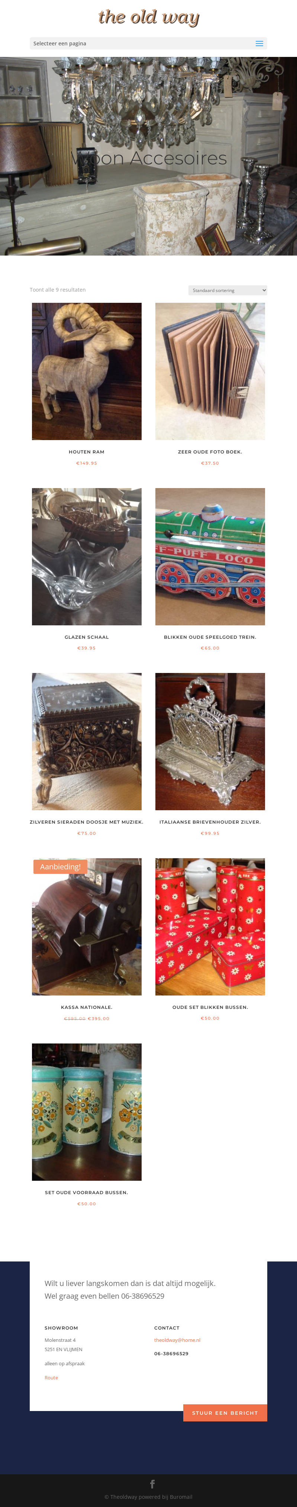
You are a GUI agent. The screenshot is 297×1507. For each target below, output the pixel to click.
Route (51, 1377)
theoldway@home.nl (177, 1340)
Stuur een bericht (225, 1413)
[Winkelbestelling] (227, 290)
